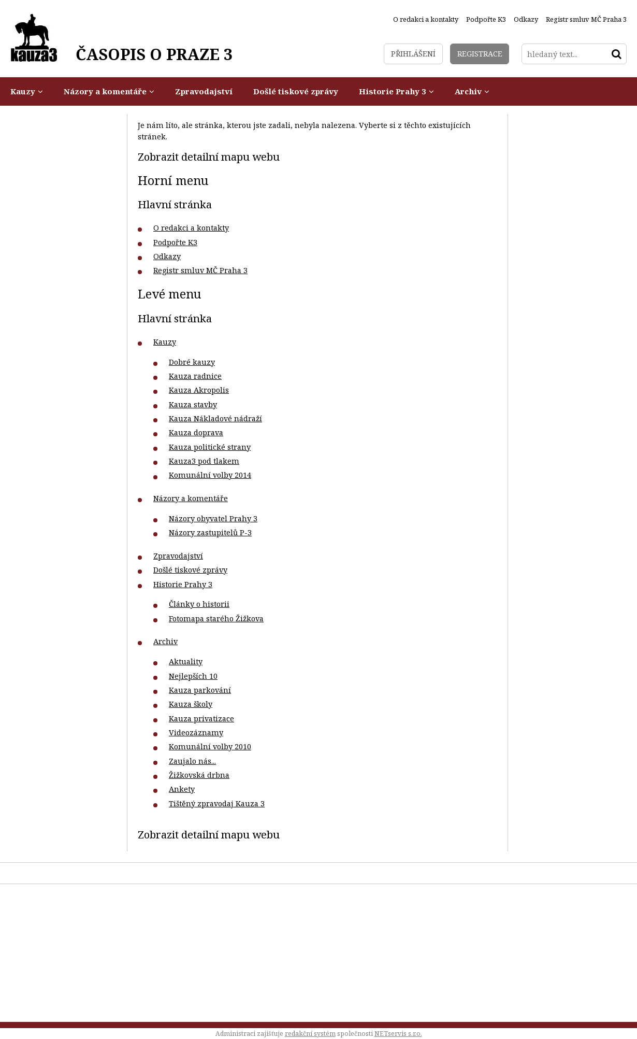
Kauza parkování (200, 690)
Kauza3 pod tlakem (204, 461)
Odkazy (167, 256)
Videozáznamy (196, 732)
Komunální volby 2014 (210, 475)
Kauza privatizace (201, 718)
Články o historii (199, 604)
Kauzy (164, 342)
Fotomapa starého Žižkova (216, 618)
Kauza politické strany (210, 447)
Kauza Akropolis (199, 390)
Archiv (165, 641)
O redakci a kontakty (191, 228)
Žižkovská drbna (199, 775)
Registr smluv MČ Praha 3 (200, 270)
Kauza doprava (196, 432)
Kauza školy (190, 704)
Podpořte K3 (175, 242)
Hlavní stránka (175, 204)
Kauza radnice (195, 376)
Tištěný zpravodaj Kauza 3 (217, 803)
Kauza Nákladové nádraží (215, 418)
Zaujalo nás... (192, 761)
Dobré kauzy (192, 362)
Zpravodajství (178, 556)
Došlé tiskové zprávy (190, 570)
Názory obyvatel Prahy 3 (213, 518)
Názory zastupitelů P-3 (210, 532)
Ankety (182, 789)
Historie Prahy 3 (182, 584)
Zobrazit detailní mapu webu (209, 156)
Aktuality (185, 661)
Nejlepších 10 (193, 676)
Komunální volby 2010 (210, 746)
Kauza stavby (193, 404)
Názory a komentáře (190, 498)
